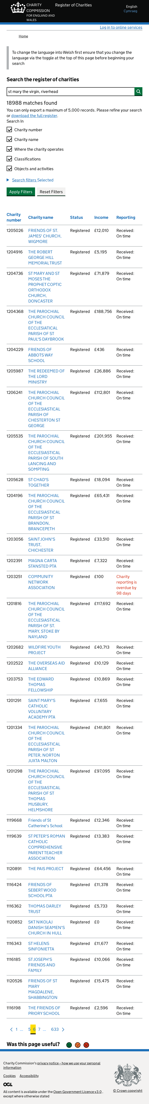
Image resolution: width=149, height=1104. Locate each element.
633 (55, 1030)
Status (76, 217)
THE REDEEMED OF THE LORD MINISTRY (46, 376)
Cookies (9, 1076)
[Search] (74, 91)
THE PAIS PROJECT (45, 868)
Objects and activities (34, 168)
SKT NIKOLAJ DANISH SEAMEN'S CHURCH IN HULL (46, 927)
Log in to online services (121, 27)
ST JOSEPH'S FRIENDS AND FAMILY (41, 965)
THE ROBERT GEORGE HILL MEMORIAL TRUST (45, 257)
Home (23, 36)
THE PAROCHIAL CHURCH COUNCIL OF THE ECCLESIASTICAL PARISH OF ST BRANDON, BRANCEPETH (46, 512)
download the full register (34, 115)
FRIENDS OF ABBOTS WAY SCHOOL (40, 355)
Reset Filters (51, 191)
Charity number (28, 129)
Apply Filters (20, 191)
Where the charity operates (39, 149)
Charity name (26, 139)
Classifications (27, 159)
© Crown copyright (127, 1091)
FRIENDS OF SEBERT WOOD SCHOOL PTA (42, 890)
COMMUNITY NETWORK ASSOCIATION (41, 582)
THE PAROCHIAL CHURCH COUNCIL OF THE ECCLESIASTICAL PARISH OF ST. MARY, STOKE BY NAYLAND (46, 620)
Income (101, 217)
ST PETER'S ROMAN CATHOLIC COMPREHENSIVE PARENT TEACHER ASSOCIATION (46, 847)
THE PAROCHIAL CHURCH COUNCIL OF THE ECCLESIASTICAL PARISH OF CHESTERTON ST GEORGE (46, 409)
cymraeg (130, 11)
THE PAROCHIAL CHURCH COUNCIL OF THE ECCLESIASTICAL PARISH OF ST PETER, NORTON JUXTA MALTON (46, 744)
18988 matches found (32, 103)
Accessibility (29, 1076)
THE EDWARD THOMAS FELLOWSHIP (41, 684)
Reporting (125, 217)
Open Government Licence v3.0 (77, 1092)
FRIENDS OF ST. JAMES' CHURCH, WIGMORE (44, 236)
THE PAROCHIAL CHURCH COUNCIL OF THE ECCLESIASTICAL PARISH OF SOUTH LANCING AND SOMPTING (46, 453)
